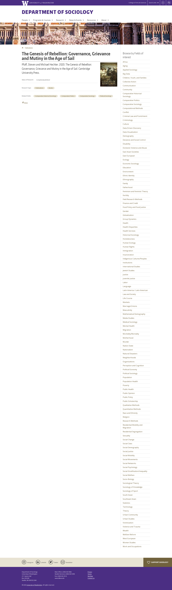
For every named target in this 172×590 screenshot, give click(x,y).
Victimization (128, 523)
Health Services (129, 231)
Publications (29, 48)
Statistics (126, 503)
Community (127, 89)
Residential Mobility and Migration (132, 426)
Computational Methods (133, 108)
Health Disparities (130, 227)
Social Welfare (128, 475)
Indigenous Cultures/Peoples (135, 258)
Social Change (128, 439)
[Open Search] (169, 2)
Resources (91, 20)
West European (129, 538)
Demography (128, 136)
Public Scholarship (130, 401)
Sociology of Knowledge (132, 487)
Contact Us (91, 578)
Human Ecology (129, 243)
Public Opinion (129, 393)
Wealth (126, 530)
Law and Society (129, 294)
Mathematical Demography (134, 314)
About (104, 20)
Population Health (130, 381)
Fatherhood (127, 187)
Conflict (126, 112)
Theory (126, 511)
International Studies (131, 266)
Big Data (126, 74)
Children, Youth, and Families (134, 78)
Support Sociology (157, 562)
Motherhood (128, 338)
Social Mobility (129, 455)
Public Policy (128, 397)
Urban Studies (128, 519)
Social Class (127, 443)
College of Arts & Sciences (137, 3)
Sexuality (126, 435)
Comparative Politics (68, 96)
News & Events (75, 20)
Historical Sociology (131, 235)
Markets (126, 302)
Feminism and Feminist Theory (135, 191)
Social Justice (128, 451)
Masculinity (127, 310)
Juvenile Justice (129, 278)
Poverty (126, 385)
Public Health (128, 389)
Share (25, 103)
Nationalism (128, 349)
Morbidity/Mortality (131, 334)
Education (127, 167)
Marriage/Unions (130, 306)
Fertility (126, 195)
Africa (125, 62)
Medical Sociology (130, 322)
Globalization (128, 215)
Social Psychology (130, 467)
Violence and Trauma (131, 526)
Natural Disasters (130, 353)
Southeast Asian (129, 499)
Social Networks (129, 463)
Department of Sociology (57, 11)
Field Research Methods (132, 199)
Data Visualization (130, 132)
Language (127, 286)
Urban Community (130, 515)
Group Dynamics (129, 219)
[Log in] (163, 2)
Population (127, 377)
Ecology (126, 159)
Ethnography (128, 179)
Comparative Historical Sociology (45, 96)
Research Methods (130, 421)
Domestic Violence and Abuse (135, 148)
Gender (126, 211)
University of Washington (34, 585)
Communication (129, 85)
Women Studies (129, 542)
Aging (125, 66)
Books (51, 88)
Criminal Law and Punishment (135, 116)
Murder (126, 342)
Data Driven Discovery (132, 128)
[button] (108, 74)
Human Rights (128, 247)
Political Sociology (105, 96)
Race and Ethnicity (130, 413)
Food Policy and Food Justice (134, 207)
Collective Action (129, 82)
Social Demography (131, 447)
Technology (128, 507)
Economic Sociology (131, 163)
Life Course (127, 298)
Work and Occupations (132, 546)
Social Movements (130, 459)
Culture (126, 124)
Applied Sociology (130, 70)
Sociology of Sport (130, 491)
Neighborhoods (129, 357)
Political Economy (130, 369)
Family (125, 183)
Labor (125, 282)
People (25, 20)
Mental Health (128, 326)
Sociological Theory (131, 483)
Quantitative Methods (132, 409)
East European (129, 156)
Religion (126, 417)
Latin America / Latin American (135, 290)
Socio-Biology (128, 479)
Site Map (90, 576)
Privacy (90, 572)
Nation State (128, 346)
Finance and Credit (130, 203)
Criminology (128, 120)
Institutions (127, 262)
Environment (128, 171)
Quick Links (153, 3)
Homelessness (129, 239)
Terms (90, 574)
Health (125, 223)
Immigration (128, 250)
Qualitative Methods (131, 405)
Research (60, 20)
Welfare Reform (129, 534)
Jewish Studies (128, 270)
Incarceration (128, 255)
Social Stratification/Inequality (135, 471)
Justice (125, 274)
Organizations (128, 361)
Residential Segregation (132, 431)
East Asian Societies (131, 152)
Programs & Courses (42, 20)
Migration (127, 330)
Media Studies (128, 318)
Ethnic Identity (128, 175)
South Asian (128, 495)
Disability (126, 144)
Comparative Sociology (87, 96)
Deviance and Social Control (134, 140)
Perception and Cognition (133, 365)
